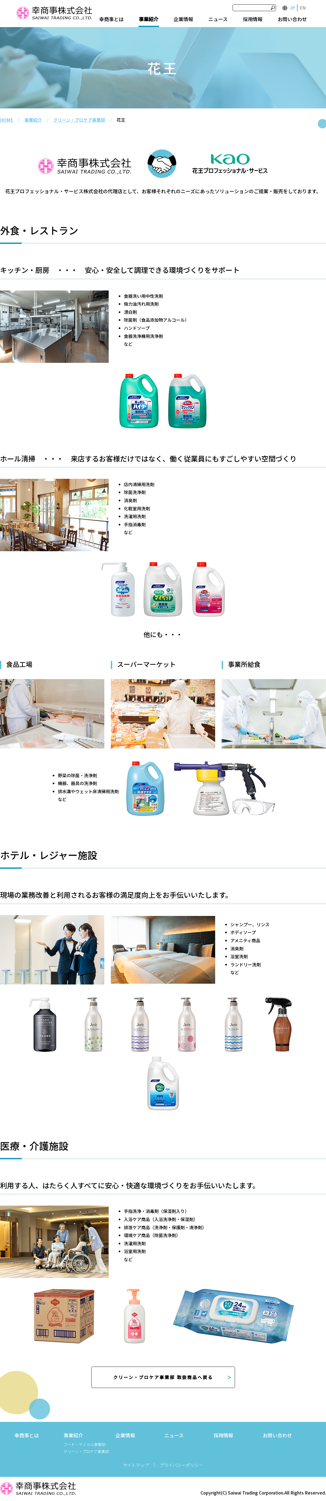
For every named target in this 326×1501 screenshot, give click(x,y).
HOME (6, 120)
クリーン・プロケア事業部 (79, 120)
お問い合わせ (292, 18)
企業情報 (183, 18)
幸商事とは (111, 18)
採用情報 (252, 18)
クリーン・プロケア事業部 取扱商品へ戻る (163, 1377)
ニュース (218, 18)
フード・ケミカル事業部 (84, 1444)
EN (303, 7)
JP (292, 7)
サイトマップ (136, 1465)
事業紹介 (148, 18)
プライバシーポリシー (181, 1465)
